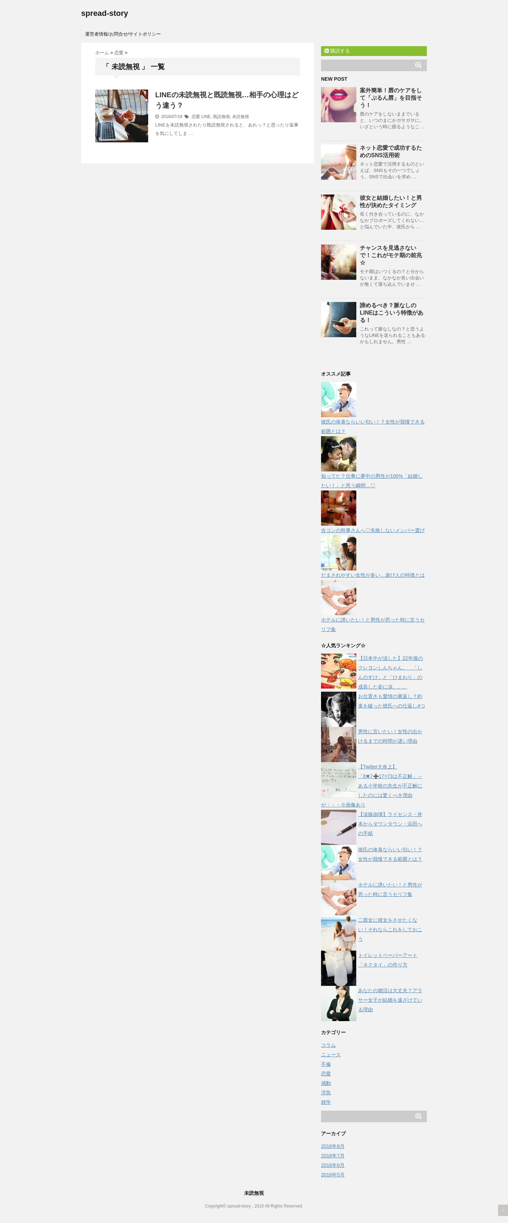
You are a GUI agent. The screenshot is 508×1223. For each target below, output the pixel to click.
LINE (206, 116)
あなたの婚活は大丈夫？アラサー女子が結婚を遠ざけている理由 (390, 1000)
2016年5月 (333, 1175)
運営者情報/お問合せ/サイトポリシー (123, 34)
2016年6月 (333, 1165)
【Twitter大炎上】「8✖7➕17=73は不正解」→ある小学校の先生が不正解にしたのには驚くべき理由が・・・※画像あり (371, 786)
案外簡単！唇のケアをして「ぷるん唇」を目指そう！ (391, 97)
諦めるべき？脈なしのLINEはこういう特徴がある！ (391, 312)
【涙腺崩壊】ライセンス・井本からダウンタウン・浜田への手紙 (390, 823)
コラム (328, 1045)
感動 (326, 1083)
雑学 (326, 1102)
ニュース (331, 1054)
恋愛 (196, 116)
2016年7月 (333, 1156)
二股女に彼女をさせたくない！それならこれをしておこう (390, 929)
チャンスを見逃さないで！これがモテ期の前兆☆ (391, 255)
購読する (337, 51)
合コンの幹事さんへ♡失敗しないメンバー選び (373, 530)
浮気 (326, 1092)
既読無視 (221, 116)
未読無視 (240, 116)
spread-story (104, 13)
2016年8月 (333, 1146)
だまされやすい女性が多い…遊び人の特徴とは (373, 575)
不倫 (326, 1064)
